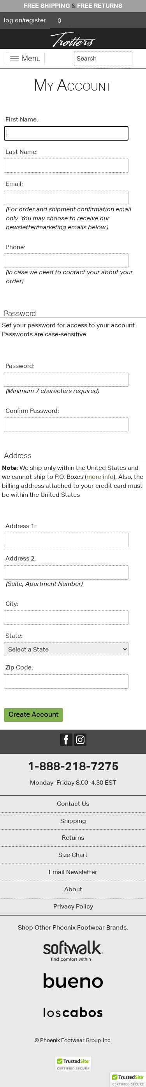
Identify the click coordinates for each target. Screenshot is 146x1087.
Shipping (73, 821)
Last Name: (21, 151)
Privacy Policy (73, 906)
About (73, 889)
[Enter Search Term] (103, 59)
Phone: (15, 247)
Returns (73, 837)
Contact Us (73, 803)
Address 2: (20, 558)
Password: (20, 365)
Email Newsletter (73, 872)
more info (100, 476)
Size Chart (73, 855)
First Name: (21, 119)
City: (11, 603)
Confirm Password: (32, 410)
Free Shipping (47, 5)
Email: (14, 183)
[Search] (138, 58)
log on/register (25, 20)
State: (14, 635)
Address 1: (20, 526)
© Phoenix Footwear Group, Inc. (73, 1040)
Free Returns (99, 5)
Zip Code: (19, 667)
